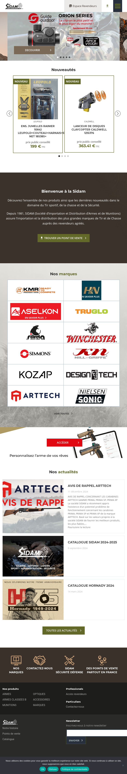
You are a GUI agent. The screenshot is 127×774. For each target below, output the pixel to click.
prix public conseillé (38, 144)
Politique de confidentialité (74, 769)
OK (42, 769)
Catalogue (8, 739)
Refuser (53, 769)
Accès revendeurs (76, 694)
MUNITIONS (9, 705)
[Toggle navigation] (117, 6)
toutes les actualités (61, 630)
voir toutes (61, 413)
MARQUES (39, 705)
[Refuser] (123, 765)
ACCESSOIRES (41, 699)
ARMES (6, 694)
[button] (58, 57)
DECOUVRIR (32, 50)
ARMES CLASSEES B (14, 699)
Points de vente (11, 733)
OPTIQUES (39, 694)
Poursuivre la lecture (79, 527)
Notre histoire (10, 728)
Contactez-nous (75, 706)
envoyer (74, 740)
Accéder (62, 442)
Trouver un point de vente (61, 238)
